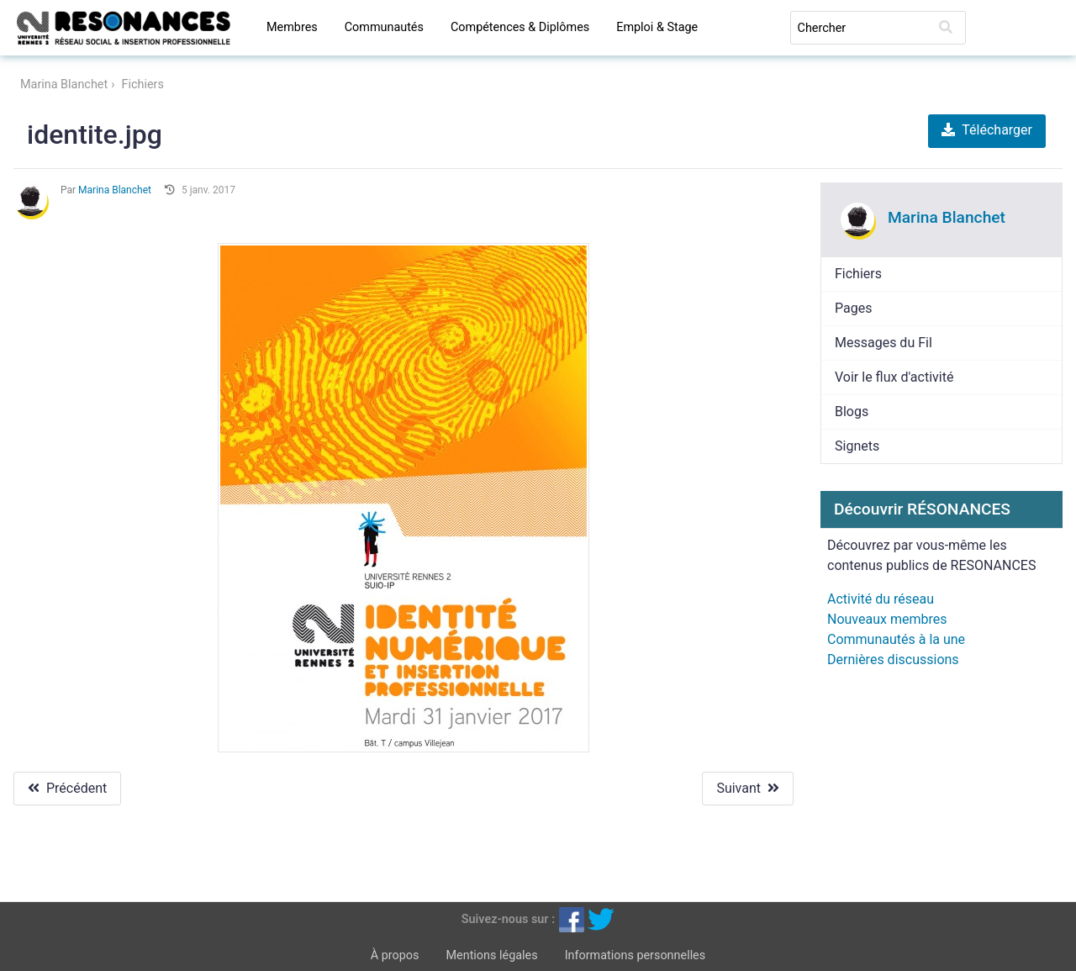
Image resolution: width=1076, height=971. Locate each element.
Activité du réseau (880, 599)
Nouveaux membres (887, 619)
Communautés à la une (896, 639)
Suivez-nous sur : (508, 918)
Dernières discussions (893, 660)
